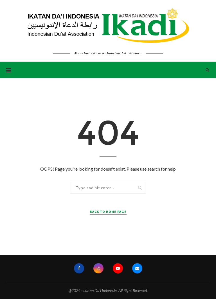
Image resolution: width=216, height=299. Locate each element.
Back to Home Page (108, 211)
